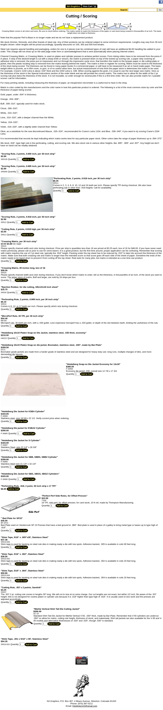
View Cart (89, 6)
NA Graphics (73, 6)
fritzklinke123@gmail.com (84, 706)
